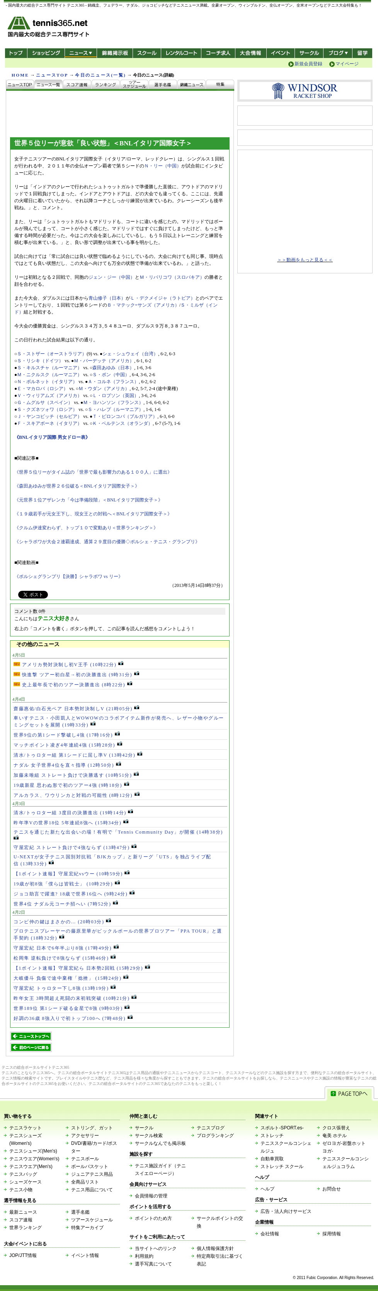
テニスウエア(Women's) (34, 1158)
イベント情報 (85, 1255)
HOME (20, 75)
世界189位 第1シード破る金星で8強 (71, 1008)
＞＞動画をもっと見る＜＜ (305, 260)
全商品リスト (85, 1182)
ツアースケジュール (92, 1220)
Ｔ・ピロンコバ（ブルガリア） (124, 416)
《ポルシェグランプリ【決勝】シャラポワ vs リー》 (68, 576)
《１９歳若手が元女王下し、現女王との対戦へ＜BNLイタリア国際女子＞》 (93, 514)
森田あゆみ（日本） (113, 367)
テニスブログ (211, 1128)
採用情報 (331, 1233)
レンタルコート (182, 53)
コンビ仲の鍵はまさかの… (62, 921)
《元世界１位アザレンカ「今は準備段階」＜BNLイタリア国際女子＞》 (88, 500)
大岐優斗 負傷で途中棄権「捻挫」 (71, 978)
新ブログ (337, 53)
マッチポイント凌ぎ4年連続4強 (68, 745)
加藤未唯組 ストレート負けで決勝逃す (76, 775)
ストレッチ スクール (282, 1166)
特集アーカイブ (87, 1227)
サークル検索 (149, 1135)
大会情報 (251, 53)
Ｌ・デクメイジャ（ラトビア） (162, 298)
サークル (309, 53)
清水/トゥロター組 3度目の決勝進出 (73, 812)
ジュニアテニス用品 (92, 1174)
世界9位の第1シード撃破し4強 (67, 735)
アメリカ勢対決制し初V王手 (68, 664)
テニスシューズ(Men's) (33, 1151)
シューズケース (25, 1182)
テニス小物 (20, 1189)
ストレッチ (272, 1135)
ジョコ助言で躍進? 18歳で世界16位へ (74, 894)
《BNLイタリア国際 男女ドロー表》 (52, 437)
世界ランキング (25, 1227)
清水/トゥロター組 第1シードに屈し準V (78, 755)
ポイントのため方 (153, 1218)
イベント (281, 53)
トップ (16, 53)
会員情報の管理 (151, 1196)
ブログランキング (215, 1135)
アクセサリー (85, 1135)
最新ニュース (23, 1212)
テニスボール (85, 1158)
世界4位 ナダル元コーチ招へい (66, 904)
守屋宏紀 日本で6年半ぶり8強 (66, 948)
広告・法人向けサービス (286, 1211)
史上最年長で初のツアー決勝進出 (73, 684)
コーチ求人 (219, 53)
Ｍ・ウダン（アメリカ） (103, 388)
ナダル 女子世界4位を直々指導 (67, 765)
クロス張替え (336, 1128)
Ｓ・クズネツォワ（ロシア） (47, 409)
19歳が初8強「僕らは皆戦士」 (67, 884)
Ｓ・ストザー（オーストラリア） (52, 353)
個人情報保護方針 (215, 1248)
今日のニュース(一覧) (100, 75)
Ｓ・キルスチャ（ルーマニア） (49, 367)
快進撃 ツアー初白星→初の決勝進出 (76, 674)
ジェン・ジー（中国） (112, 277)
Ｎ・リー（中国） (162, 166)
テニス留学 (362, 53)
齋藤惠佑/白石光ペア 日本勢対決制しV (76, 708)
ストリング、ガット (92, 1128)
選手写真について (153, 1264)
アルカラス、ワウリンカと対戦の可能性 (77, 795)
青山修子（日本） (107, 298)
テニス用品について (92, 1189)
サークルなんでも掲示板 (160, 1143)
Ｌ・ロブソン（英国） (115, 395)
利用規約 (144, 1256)
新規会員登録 (308, 64)
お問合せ (331, 1189)
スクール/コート (147, 53)
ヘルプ (267, 1189)
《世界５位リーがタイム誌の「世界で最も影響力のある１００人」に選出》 (93, 472)
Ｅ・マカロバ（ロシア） (42, 388)
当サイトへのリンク (156, 1248)
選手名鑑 (80, 1212)
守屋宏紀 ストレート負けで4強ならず (75, 847)
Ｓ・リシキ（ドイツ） (40, 360)
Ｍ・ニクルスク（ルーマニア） (49, 374)
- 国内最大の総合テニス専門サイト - (49, 28)
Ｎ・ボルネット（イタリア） (47, 381)
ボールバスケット (89, 1166)
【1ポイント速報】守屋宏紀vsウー (71, 874)
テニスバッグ (23, 1174)
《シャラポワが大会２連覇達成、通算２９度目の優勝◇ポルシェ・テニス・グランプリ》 (107, 541)
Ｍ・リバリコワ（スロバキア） (172, 277)
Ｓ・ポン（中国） (110, 374)
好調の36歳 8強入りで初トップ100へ (73, 1018)
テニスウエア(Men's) (31, 1166)
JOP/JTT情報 (23, 1255)
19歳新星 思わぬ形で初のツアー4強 (71, 785)
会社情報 (270, 1233)
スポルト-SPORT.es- (282, 1128)
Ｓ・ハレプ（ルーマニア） (115, 409)
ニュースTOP (52, 75)
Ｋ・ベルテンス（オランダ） (122, 423)
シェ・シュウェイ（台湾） (130, 353)
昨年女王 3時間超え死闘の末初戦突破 (75, 998)
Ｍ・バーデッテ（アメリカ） (104, 360)
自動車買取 (272, 1158)
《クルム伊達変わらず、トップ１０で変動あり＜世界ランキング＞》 (86, 527)
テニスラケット (25, 1128)
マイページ (347, 64)
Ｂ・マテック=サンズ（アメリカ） (143, 305)
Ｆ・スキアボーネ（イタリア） (49, 423)
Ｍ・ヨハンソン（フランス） (113, 402)
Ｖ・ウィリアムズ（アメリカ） (49, 395)
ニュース (81, 53)
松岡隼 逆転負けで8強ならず (65, 958)
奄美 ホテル (334, 1135)
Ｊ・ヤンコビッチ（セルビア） (49, 416)
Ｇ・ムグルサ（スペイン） (45, 402)
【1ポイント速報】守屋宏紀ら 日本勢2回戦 (82, 968)
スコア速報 (20, 1220)
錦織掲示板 (115, 53)
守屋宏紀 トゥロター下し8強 (65, 988)
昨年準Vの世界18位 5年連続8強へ (71, 822)
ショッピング (46, 53)
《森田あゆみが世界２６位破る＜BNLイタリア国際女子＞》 (77, 486)
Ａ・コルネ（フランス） (113, 381)
